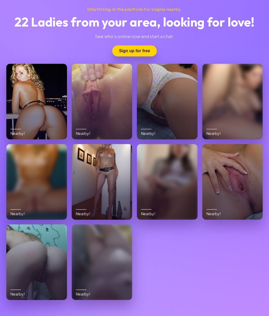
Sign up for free (134, 51)
